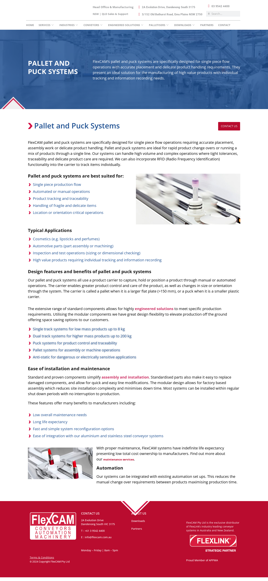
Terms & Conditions (42, 561)
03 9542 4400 (220, 6)
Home (30, 25)
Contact (224, 25)
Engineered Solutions (125, 25)
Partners (207, 25)
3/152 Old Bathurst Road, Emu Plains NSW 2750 (172, 14)
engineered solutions (154, 312)
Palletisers (158, 25)
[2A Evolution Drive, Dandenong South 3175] (139, 7)
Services (46, 25)
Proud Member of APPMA (202, 563)
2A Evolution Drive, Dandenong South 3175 (168, 7)
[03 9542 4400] (209, 6)
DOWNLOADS (184, 25)
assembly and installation (125, 380)
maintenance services (123, 462)
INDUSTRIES (68, 25)
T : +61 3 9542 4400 (93, 534)
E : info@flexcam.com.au (96, 541)
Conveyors (92, 25)
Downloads (138, 524)
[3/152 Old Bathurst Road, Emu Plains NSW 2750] (139, 14)
